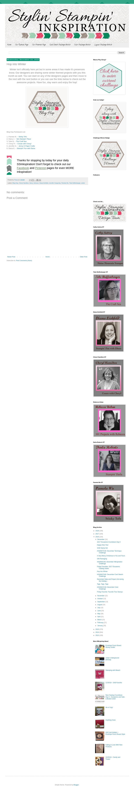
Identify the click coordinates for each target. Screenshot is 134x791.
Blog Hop (15, 183)
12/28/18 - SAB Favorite (114, 683)
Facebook (23, 168)
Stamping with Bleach (113, 670)
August (100, 605)
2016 (97, 537)
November (101, 596)
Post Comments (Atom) (24, 260)
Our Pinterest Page (39, 44)
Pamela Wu (65, 183)
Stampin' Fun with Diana (26, 148)
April (99, 616)
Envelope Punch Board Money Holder (113, 646)
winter (83, 183)
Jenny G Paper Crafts (27, 146)
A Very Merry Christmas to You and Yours (111, 556)
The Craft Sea (21, 141)
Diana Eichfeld (43, 183)
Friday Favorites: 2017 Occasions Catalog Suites (108, 567)
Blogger (76, 785)
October (100, 599)
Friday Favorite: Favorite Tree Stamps (110, 592)
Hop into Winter (102, 571)
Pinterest (40, 168)
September (101, 602)
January (100, 626)
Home (9, 44)
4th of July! (109, 707)
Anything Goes (111, 720)
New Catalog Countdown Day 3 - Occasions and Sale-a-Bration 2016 (115, 697)
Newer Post (11, 257)
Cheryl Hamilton (24, 183)
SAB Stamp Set (102, 548)
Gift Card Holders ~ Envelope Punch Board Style (115, 733)
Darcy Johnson (34, 183)
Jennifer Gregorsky (55, 183)
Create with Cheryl (24, 144)
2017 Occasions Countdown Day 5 (109, 542)
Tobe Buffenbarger (75, 183)
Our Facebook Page (21, 44)
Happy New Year (102, 545)
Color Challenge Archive (82, 44)
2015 (97, 629)
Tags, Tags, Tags (102, 584)
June (99, 611)
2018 (97, 531)
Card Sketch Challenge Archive (60, 44)
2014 (97, 632)
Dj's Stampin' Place (24, 139)
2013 (97, 635)
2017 (97, 534)
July (99, 608)
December (101, 539)
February (100, 622)
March (99, 620)
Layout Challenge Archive (103, 44)
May (99, 614)
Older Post (83, 257)
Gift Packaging (102, 559)
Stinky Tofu (23, 137)
